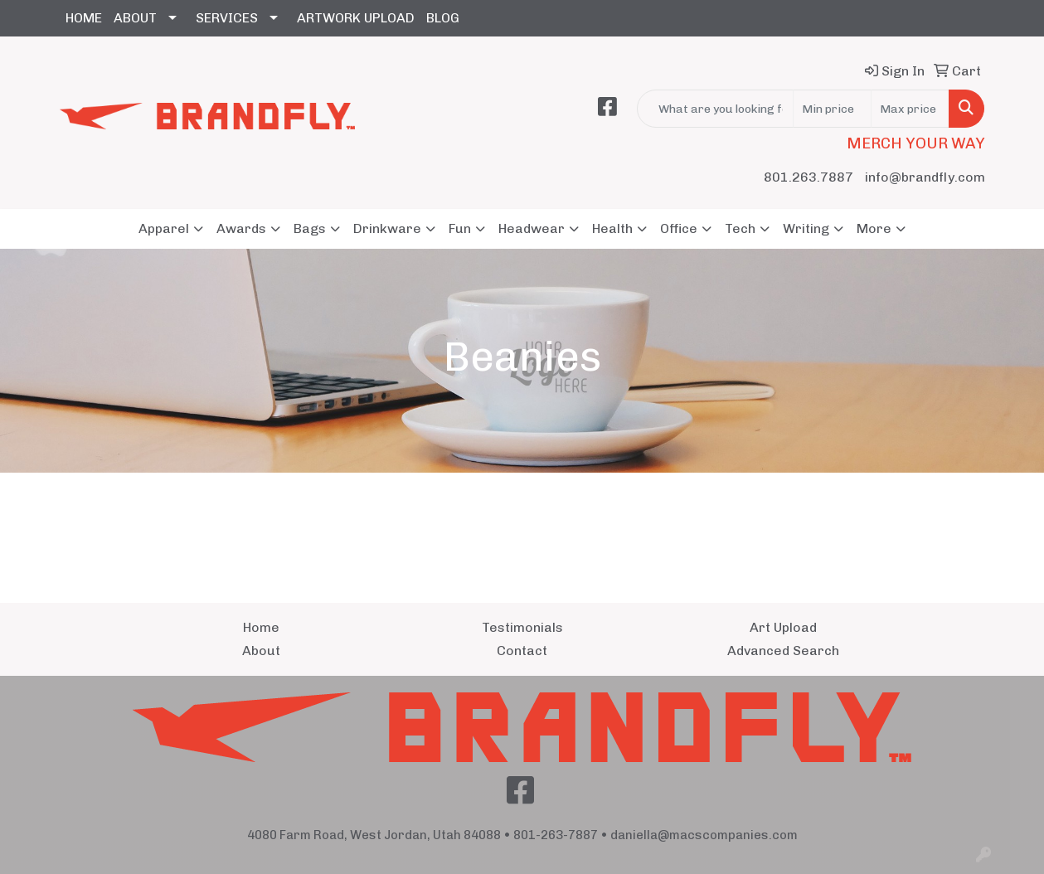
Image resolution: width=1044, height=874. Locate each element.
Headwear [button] (531, 228)
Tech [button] (740, 228)
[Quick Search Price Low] (832, 109)
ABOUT (135, 18)
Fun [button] (460, 228)
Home (261, 627)
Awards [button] (241, 228)
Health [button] (612, 228)
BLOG (442, 18)
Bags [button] (310, 228)
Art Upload (783, 627)
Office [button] (678, 228)
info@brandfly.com (925, 177)
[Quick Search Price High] (910, 109)
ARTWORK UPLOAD (356, 18)
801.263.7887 (808, 177)
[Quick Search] (715, 109)
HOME (84, 18)
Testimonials (522, 627)
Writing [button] (806, 228)
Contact (522, 650)
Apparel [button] (163, 228)
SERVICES (227, 18)
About (261, 650)
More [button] (874, 228)
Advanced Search (783, 650)
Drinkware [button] (387, 228)
